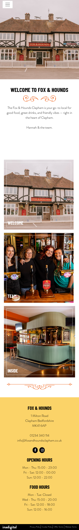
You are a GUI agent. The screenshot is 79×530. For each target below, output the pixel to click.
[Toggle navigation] (7, 4)
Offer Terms (58, 526)
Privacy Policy (35, 526)
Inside (13, 371)
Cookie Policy (47, 526)
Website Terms (71, 526)
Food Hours (39, 487)
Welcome (15, 223)
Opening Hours (39, 460)
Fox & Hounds (39, 408)
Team (12, 296)
